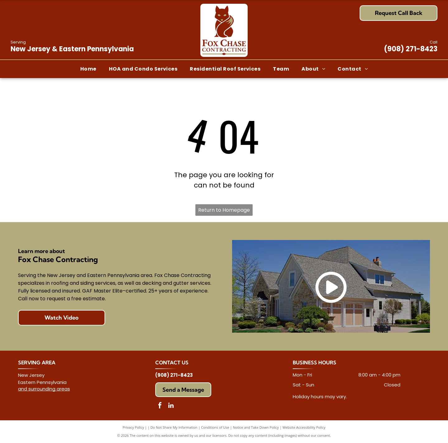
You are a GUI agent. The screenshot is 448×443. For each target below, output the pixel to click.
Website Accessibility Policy (303, 427)
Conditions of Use (215, 427)
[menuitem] (88, 68)
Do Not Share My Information (174, 427)
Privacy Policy (133, 427)
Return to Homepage (224, 210)
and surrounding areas (44, 388)
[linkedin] (170, 406)
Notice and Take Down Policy (256, 427)
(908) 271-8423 (410, 49)
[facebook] (160, 406)
